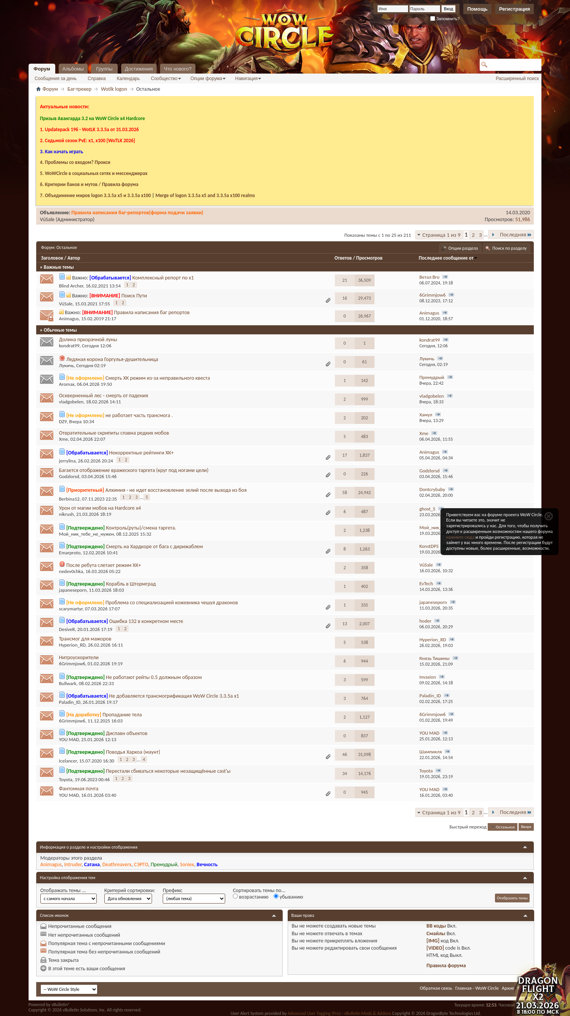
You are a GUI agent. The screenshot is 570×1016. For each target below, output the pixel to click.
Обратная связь (436, 988)
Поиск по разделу (509, 248)
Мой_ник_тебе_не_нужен (86, 534)
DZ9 (63, 421)
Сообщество (164, 78)
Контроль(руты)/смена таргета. (141, 528)
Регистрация (514, 9)
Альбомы (73, 69)
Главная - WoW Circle (477, 988)
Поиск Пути (134, 295)
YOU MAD (69, 739)
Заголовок (52, 258)
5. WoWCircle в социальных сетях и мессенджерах (93, 173)
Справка (97, 78)
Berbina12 (69, 499)
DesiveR (67, 629)
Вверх (526, 827)
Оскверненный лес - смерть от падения (103, 395)
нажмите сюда (460, 537)
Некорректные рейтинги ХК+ (141, 452)
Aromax (67, 384)
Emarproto (69, 552)
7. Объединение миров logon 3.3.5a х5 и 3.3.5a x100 (95, 195)
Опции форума (206, 78)
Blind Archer (71, 286)
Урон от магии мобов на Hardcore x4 (100, 508)
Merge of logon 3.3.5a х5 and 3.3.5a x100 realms (205, 195)
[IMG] (432, 940)
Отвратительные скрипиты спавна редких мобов (114, 433)
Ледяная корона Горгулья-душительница (112, 359)
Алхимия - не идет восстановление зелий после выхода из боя (176, 490)
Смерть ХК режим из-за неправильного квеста (158, 378)
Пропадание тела (122, 714)
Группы (104, 69)
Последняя (516, 234)
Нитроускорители (79, 657)
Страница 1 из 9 (442, 234)
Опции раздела (463, 248)
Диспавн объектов (126, 733)
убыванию (288, 897)
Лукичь (66, 365)
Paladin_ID (69, 702)
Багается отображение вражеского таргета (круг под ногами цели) (133, 470)
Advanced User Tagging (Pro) (314, 1013)
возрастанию (250, 897)
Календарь (128, 78)
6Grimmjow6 (72, 663)
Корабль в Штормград (131, 584)
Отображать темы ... (63, 890)
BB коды (436, 926)
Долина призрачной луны (88, 339)
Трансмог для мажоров (85, 639)
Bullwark (68, 683)
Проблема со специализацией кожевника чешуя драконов (172, 602)
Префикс (173, 890)
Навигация (246, 78)
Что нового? (178, 69)
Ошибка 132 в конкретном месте (146, 621)
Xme (63, 439)
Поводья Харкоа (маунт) (133, 752)
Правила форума (446, 965)
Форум (42, 69)
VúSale (47, 219)
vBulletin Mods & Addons (367, 1013)
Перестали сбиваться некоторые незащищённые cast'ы (168, 771)
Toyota (65, 779)
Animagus (69, 318)
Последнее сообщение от (448, 258)
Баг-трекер (79, 89)
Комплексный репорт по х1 (163, 277)
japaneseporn (72, 590)
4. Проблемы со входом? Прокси (75, 162)
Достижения (139, 69)
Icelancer (68, 761)
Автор (73, 258)
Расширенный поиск (517, 78)
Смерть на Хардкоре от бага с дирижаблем (154, 546)
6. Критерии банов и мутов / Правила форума (89, 184)
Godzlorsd (69, 476)
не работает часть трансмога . (139, 415)
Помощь (477, 9)
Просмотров (369, 258)
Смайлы (435, 933)
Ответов (343, 258)
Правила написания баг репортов (151, 312)
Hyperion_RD (72, 645)
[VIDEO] (435, 948)
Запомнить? (445, 18)
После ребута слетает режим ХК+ (103, 565)
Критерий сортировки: (129, 890)
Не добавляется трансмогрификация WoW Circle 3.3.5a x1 (174, 696)
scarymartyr (71, 609)
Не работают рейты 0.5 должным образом (154, 677)
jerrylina (67, 461)
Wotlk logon (114, 89)
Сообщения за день (56, 78)
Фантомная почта (78, 788)
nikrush (66, 514)
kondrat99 (69, 345)
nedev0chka (71, 571)
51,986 (522, 219)
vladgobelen (71, 401)
